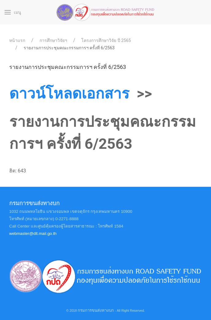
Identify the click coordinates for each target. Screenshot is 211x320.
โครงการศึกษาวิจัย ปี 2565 (106, 40)
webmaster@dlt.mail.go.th (32, 233)
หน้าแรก (17, 40)
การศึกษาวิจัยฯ (53, 40)
